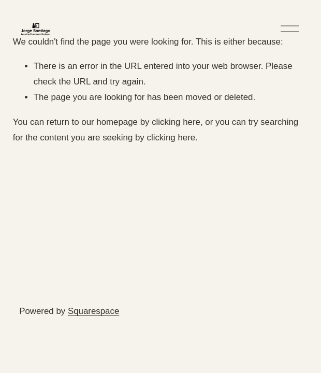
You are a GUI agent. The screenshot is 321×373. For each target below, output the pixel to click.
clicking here (176, 122)
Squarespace (93, 311)
